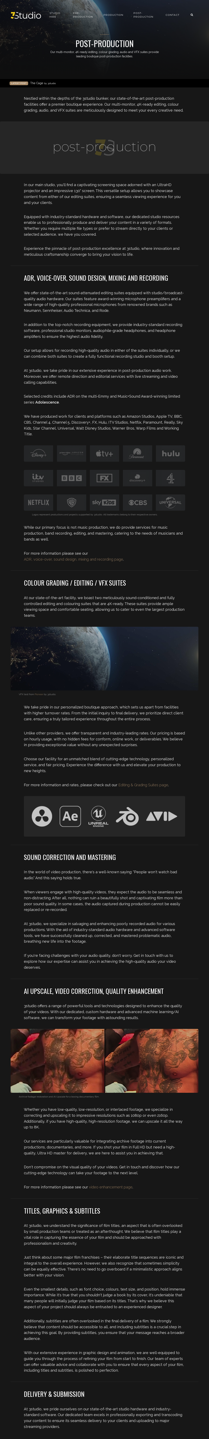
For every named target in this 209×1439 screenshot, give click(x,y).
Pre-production (83, 14)
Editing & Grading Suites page (143, 785)
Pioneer (39, 694)
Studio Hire (55, 14)
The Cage (43, 83)
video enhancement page (110, 1187)
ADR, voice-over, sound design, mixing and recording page (73, 559)
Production (113, 14)
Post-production (143, 14)
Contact (172, 14)
